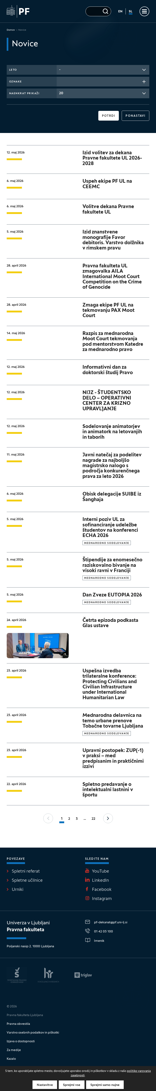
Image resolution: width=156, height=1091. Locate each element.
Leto (13, 70)
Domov (11, 30)
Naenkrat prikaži (24, 93)
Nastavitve (45, 1085)
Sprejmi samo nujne (104, 1085)
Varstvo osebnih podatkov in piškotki (33, 1032)
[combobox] (103, 70)
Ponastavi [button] (135, 116)
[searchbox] (60, 81)
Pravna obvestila (18, 1024)
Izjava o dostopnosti (21, 1041)
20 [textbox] (61, 93)
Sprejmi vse (71, 1085)
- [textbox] (60, 69)
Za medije (14, 1050)
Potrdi (108, 116)
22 (93, 819)
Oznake (15, 82)
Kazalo (11, 1059)
